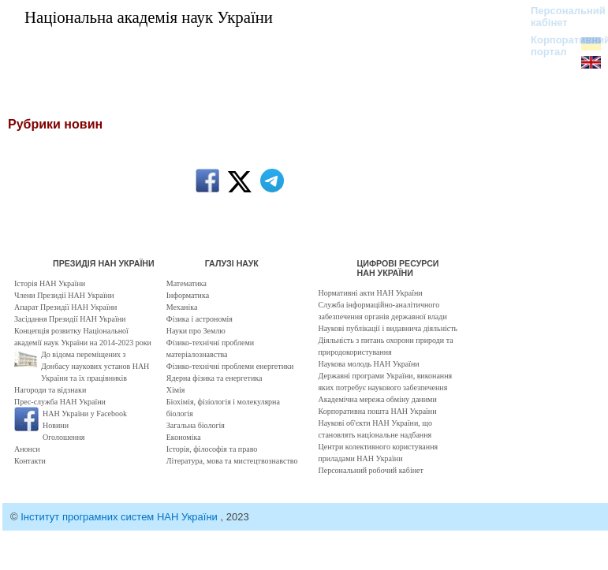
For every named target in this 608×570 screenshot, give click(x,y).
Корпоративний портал (560, 46)
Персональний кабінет (560, 16)
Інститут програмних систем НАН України (120, 517)
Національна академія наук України (148, 17)
